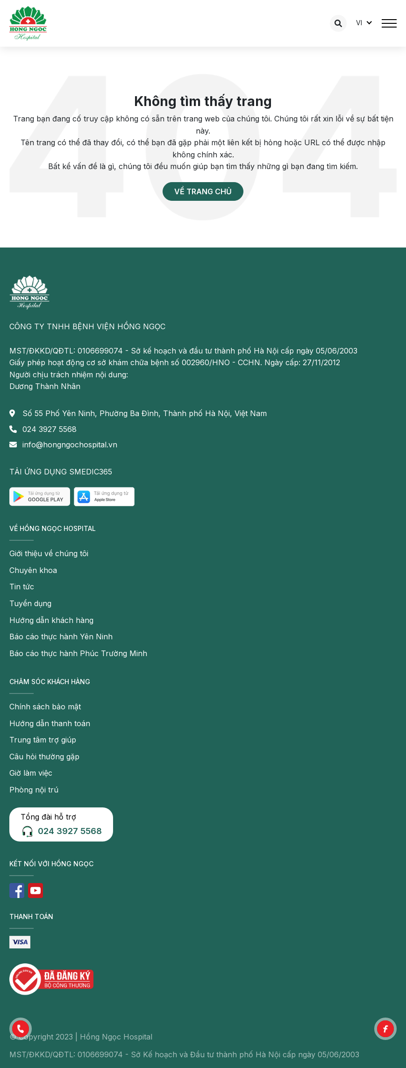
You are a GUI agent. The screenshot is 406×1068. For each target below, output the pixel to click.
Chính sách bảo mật (45, 706)
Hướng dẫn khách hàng (51, 620)
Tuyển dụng (30, 603)
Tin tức (21, 586)
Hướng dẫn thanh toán (49, 723)
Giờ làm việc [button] (30, 773)
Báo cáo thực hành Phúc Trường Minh (78, 653)
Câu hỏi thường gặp (44, 756)
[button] (20, 1028)
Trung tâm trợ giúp (42, 739)
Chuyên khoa (33, 570)
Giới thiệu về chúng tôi (48, 553)
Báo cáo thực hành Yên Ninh (61, 636)
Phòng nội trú (33, 789)
